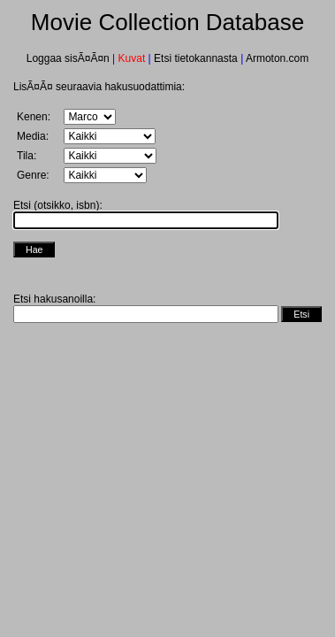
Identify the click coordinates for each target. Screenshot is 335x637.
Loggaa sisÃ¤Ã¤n (69, 58)
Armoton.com (275, 58)
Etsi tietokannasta (195, 58)
